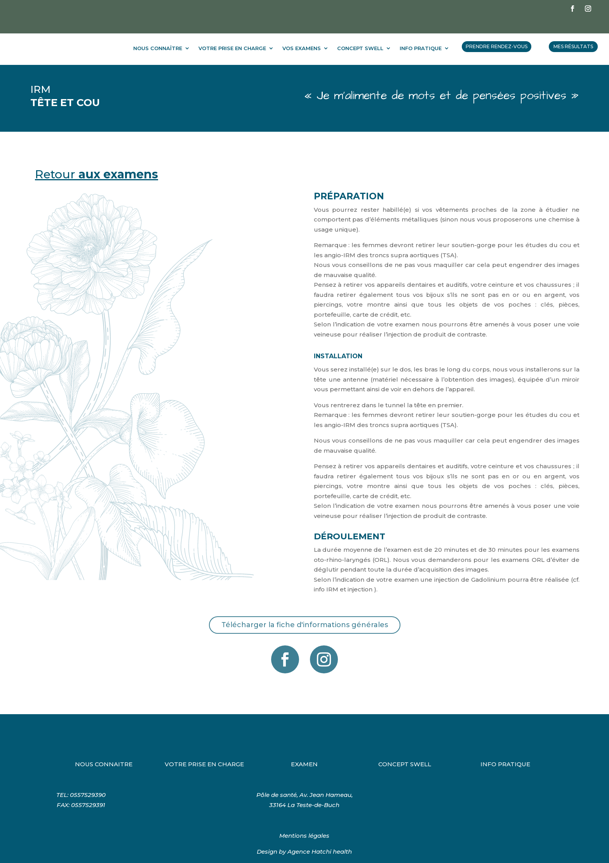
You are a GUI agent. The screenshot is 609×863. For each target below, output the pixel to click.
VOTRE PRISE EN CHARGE (232, 33)
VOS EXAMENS (301, 33)
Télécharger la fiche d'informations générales (304, 609)
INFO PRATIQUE (421, 33)
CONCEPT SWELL (360, 33)
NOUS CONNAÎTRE (157, 33)
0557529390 (88, 779)
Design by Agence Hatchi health (304, 836)
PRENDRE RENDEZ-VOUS (496, 31)
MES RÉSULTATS (573, 31)
